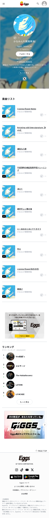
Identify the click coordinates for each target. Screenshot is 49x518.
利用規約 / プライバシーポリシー (24, 490)
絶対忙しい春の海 (24, 209)
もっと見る (24, 72)
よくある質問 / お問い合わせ (24, 486)
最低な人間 (21, 148)
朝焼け (20, 289)
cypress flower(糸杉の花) (28, 269)
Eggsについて (25, 483)
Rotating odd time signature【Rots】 (31, 128)
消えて (20, 189)
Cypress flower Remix (26, 108)
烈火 (19, 249)
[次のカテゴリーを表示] (45, 425)
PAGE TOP (41, 451)
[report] (18, 37)
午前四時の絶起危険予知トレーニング (32, 168)
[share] (15, 37)
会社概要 (24, 494)
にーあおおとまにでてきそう (29, 229)
